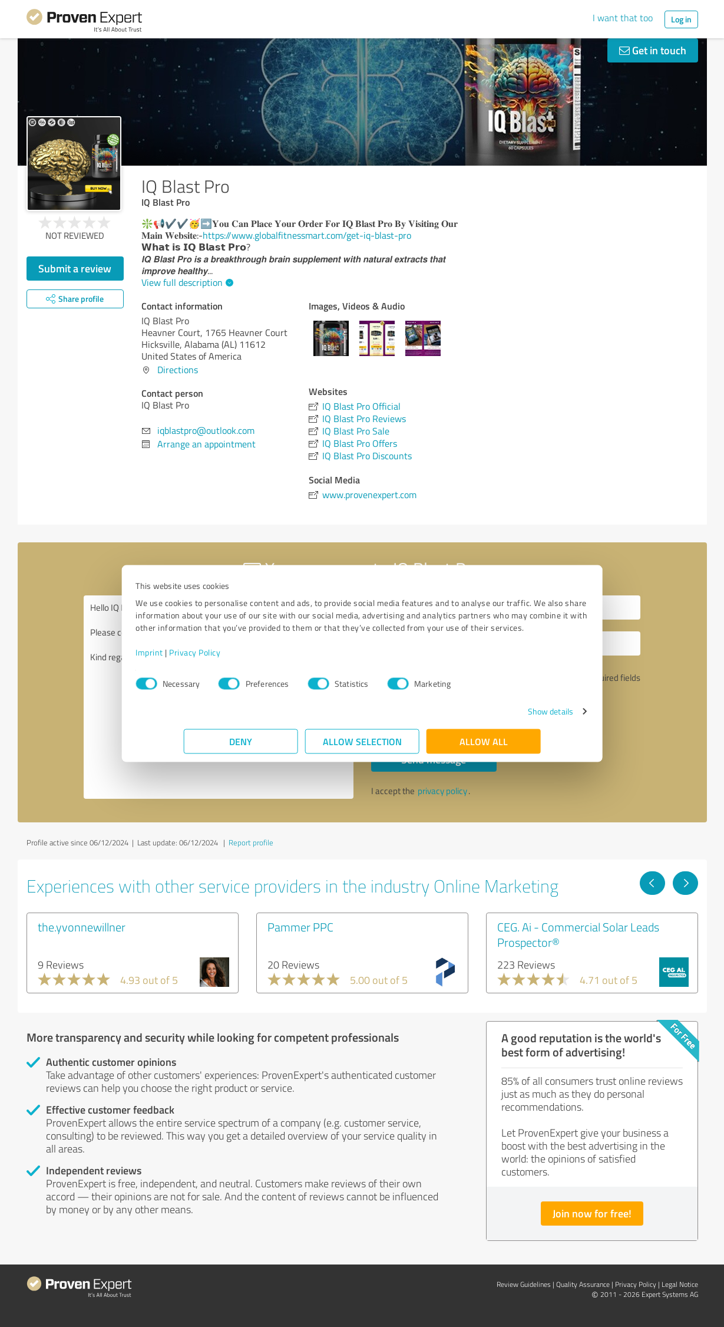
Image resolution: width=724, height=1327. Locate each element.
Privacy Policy (243, 658)
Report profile (251, 842)
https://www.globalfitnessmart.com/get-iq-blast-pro (307, 235)
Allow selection (362, 747)
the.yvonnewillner (81, 926)
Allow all (483, 747)
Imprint (197, 658)
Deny (240, 747)
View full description (185, 282)
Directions (177, 369)
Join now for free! (592, 1213)
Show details (502, 717)
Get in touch (652, 50)
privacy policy (442, 791)
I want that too (623, 17)
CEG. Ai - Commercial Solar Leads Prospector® (578, 934)
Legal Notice (680, 1284)
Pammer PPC (300, 926)
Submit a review (74, 268)
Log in (681, 19)
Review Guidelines (524, 1284)
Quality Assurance (583, 1284)
